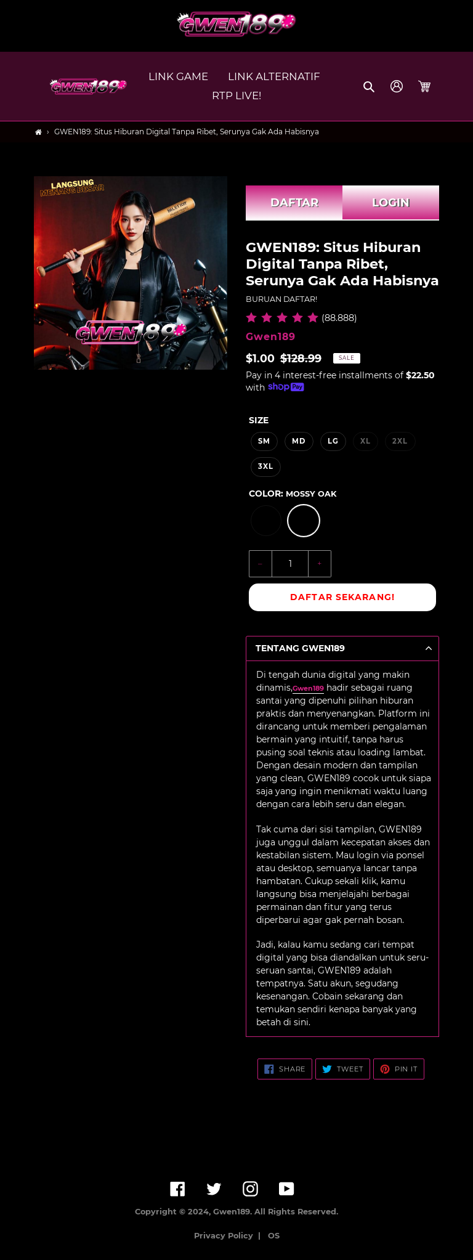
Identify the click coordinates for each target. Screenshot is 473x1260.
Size (259, 420)
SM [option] (264, 441)
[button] (370, 86)
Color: (292, 493)
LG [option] (333, 441)
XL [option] (365, 441)
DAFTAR (294, 202)
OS (274, 1235)
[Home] (38, 132)
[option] (266, 520)
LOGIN (391, 202)
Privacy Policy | (229, 1235)
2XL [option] (400, 441)
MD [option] (298, 441)
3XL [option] (265, 466)
